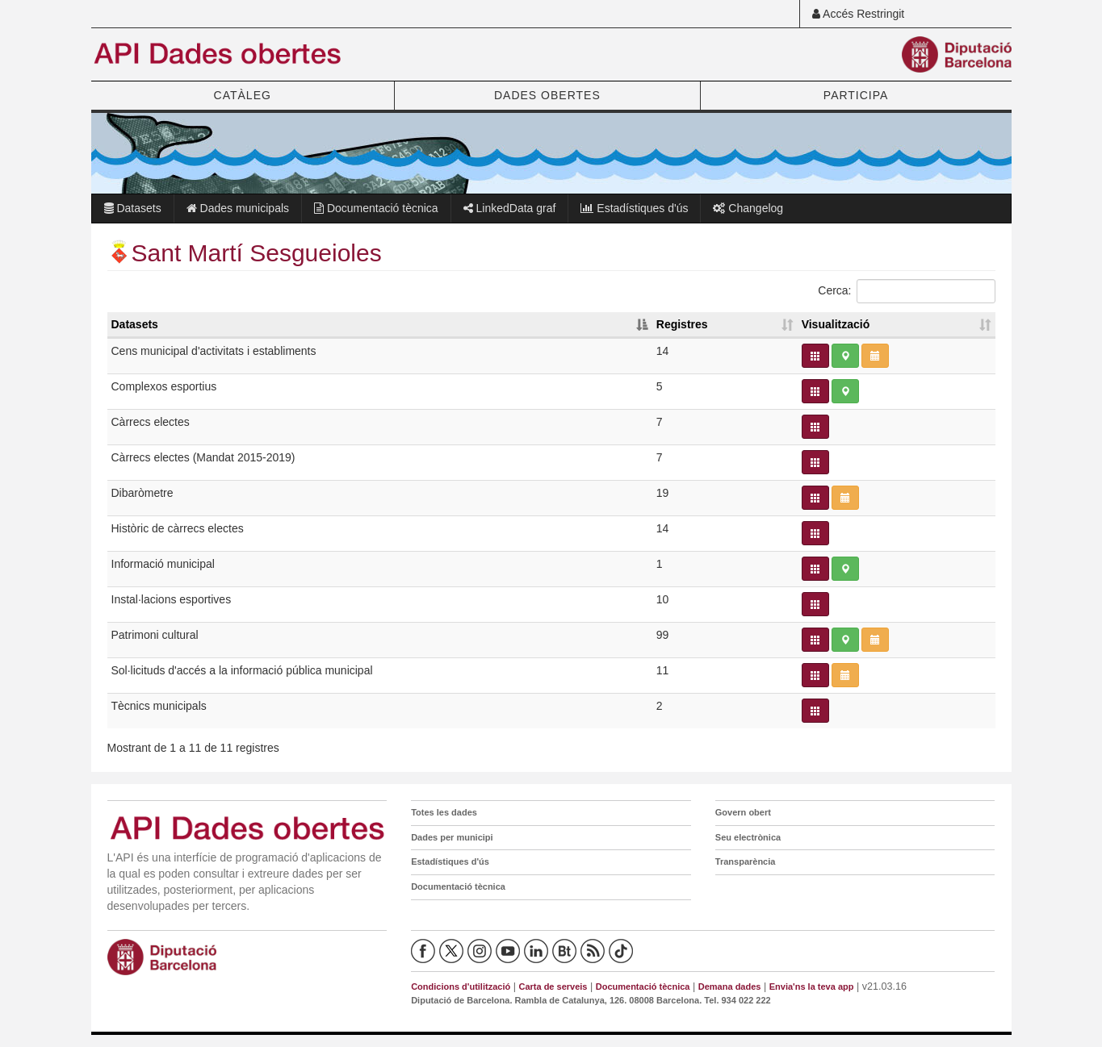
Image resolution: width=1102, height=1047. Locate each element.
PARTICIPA (856, 95)
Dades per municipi (451, 837)
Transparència (745, 861)
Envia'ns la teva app (811, 986)
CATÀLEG (242, 95)
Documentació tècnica (376, 208)
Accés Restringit (858, 13)
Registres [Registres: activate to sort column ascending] (682, 324)
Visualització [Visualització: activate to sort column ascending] (836, 324)
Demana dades (729, 986)
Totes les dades (444, 812)
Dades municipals (237, 208)
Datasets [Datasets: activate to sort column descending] (134, 324)
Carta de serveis (552, 986)
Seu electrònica (748, 837)
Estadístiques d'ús (634, 208)
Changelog (748, 208)
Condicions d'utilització (460, 986)
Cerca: (906, 291)
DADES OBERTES (547, 95)
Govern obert (743, 812)
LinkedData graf (509, 208)
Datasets (132, 208)
